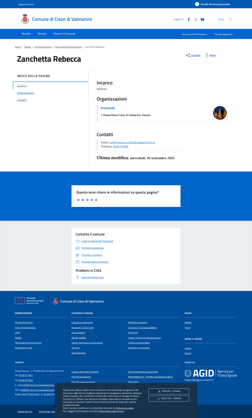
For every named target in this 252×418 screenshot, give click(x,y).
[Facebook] (187, 19)
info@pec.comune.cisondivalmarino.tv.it (40, 390)
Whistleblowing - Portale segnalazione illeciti (150, 377)
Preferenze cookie (125, 408)
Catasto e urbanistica (82, 322)
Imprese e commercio (139, 348)
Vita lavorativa (78, 353)
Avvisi (188, 327)
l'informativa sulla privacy (111, 411)
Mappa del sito (25, 411)
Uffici (17, 332)
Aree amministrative (25, 327)
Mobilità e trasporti (137, 322)
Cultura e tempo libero (139, 343)
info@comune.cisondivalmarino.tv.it (132, 142)
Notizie (188, 322)
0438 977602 (26, 380)
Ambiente (133, 332)
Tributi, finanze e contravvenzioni (144, 338)
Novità (27, 47)
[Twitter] (194, 19)
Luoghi (188, 348)
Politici (18, 338)
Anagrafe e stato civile (82, 327)
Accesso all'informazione (194, 34)
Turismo (75, 348)
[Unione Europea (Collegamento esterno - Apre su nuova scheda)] (30, 301)
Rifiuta (169, 391)
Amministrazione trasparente (143, 372)
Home (18, 47)
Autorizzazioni (78, 332)
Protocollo (108, 108)
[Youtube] (201, 19)
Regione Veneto (26, 4)
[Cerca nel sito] (230, 19)
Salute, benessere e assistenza (87, 343)
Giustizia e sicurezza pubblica (142, 327)
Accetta (168, 398)
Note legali (133, 382)
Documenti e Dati (23, 348)
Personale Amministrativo (68, 47)
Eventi (188, 353)
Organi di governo (24, 322)
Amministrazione (43, 47)
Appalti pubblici (78, 338)
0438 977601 (120, 146)
